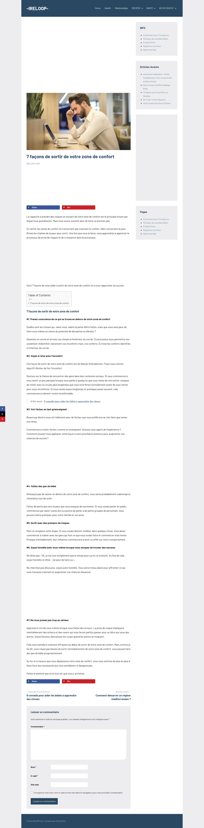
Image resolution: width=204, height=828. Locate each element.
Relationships (121, 8)
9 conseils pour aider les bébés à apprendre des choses (72, 401)
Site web (35, 784)
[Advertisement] (79, 57)
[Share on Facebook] (43, 207)
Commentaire (37, 726)
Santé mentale (149, 49)
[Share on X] (2, 414)
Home (97, 8)
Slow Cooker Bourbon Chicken (157, 103)
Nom (33, 767)
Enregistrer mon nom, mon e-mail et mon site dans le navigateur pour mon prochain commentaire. (78, 792)
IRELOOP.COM (33, 163)
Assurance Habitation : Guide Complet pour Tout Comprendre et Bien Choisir (157, 78)
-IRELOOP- (37, 8)
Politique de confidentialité (155, 39)
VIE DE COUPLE (167, 8)
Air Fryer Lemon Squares (154, 99)
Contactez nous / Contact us (156, 35)
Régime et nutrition (152, 46)
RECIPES (137, 8)
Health (108, 8)
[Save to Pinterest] (78, 207)
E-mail (34, 776)
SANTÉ (150, 8)
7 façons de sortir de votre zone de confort (49, 303)
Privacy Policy (149, 42)
